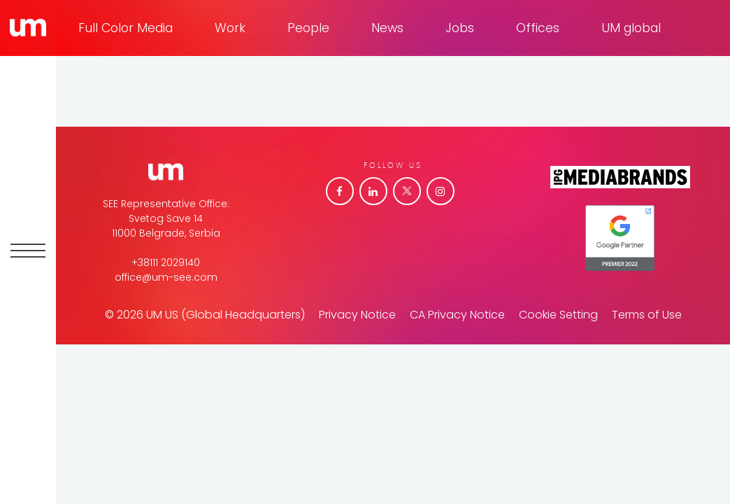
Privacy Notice (357, 315)
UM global (631, 28)
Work (230, 28)
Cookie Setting (558, 315)
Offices (537, 28)
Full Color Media (125, 28)
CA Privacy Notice (457, 315)
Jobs (459, 28)
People (308, 28)
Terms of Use (647, 315)
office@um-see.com (166, 277)
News (387, 28)
